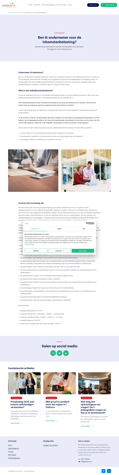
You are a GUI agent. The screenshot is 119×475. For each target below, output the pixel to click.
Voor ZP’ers (36, 5)
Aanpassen (59, 250)
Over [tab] (83, 228)
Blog (64, 5)
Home (30, 5)
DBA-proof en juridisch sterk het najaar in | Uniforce (57, 404)
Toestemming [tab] (35, 228)
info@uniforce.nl (86, 462)
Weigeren (36, 250)
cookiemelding (29, 244)
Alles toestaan (83, 250)
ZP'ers (10, 445)
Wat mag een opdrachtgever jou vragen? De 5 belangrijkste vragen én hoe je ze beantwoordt (93, 407)
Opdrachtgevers (13, 448)
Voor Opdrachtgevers (48, 5)
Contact (69, 5)
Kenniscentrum (16, 12)
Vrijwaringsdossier (14, 458)
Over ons (59, 5)
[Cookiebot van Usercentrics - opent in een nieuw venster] (87, 223)
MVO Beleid (12, 455)
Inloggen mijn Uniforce (50, 445)
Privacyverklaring (29, 471)
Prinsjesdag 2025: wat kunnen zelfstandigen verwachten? (22, 404)
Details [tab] (60, 228)
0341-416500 (85, 459)
